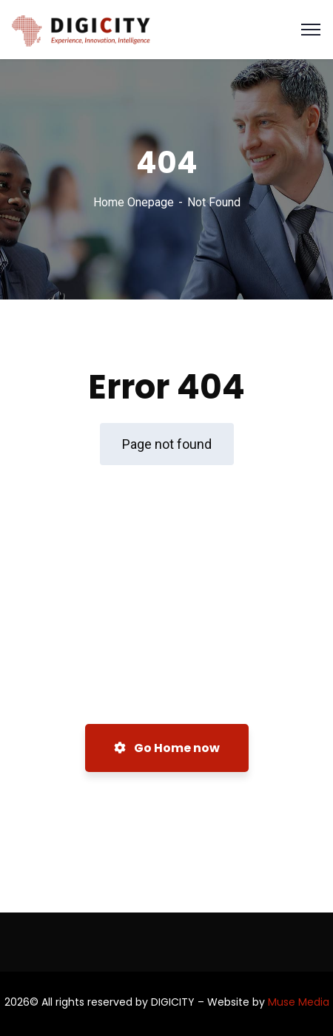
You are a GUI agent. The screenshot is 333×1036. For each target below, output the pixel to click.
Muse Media (298, 1002)
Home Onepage (133, 202)
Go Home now (167, 747)
